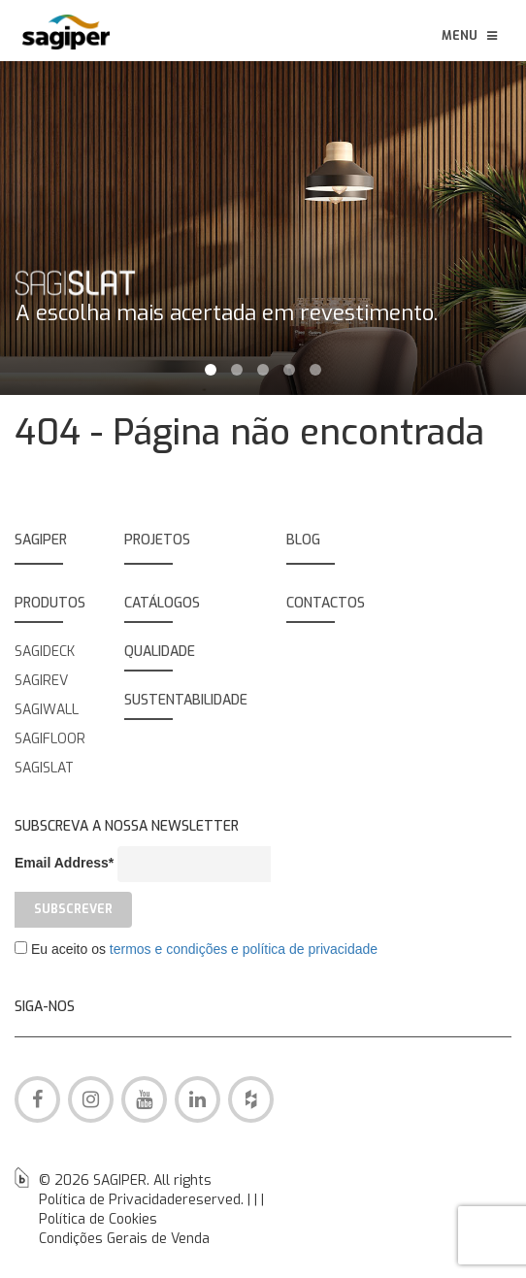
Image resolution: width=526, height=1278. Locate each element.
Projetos (157, 540)
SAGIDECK (45, 651)
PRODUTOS (50, 603)
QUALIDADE (159, 651)
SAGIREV (41, 681)
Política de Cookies (98, 1219)
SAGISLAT (44, 768)
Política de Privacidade (110, 1200)
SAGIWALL (47, 710)
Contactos (325, 603)
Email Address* (64, 862)
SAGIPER (41, 540)
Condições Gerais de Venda (124, 1238)
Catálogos (162, 603)
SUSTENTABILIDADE (185, 700)
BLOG (303, 540)
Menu (471, 36)
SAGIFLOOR (50, 739)
